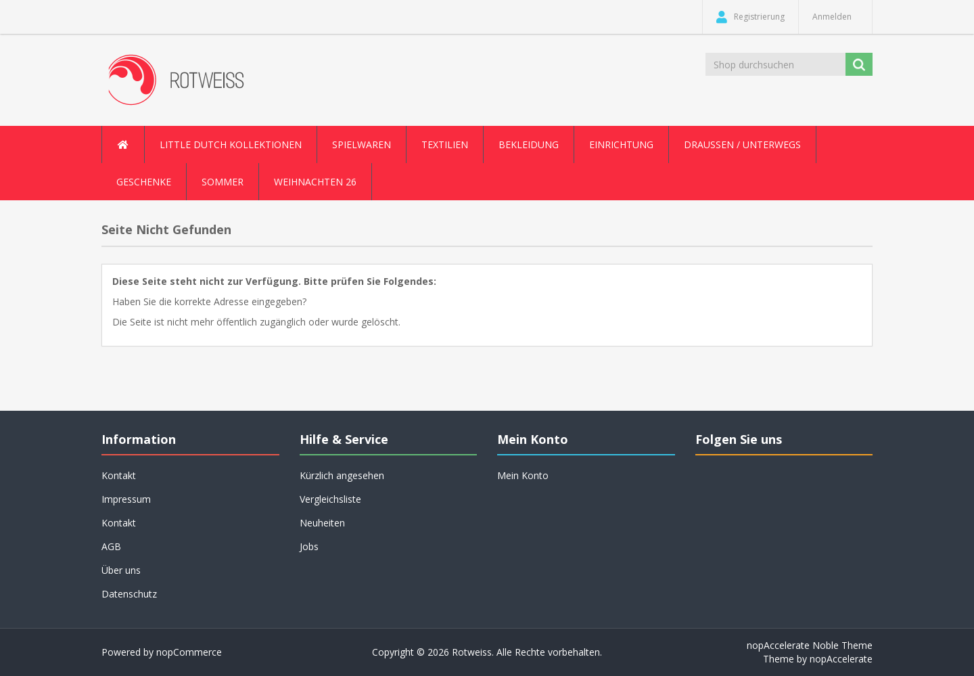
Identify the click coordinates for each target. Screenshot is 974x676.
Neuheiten (322, 522)
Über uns (121, 570)
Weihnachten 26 (315, 181)
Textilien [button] (444, 144)
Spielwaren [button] (361, 144)
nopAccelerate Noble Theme (810, 645)
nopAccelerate (841, 658)
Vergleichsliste (330, 499)
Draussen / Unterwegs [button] (742, 144)
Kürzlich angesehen (342, 475)
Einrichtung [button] (621, 144)
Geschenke (143, 181)
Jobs (309, 546)
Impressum (126, 499)
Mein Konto (523, 475)
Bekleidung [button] (528, 144)
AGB (111, 546)
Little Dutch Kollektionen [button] (231, 144)
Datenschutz (129, 593)
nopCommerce (189, 652)
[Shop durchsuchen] (776, 64)
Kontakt (118, 475)
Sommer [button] (223, 181)
